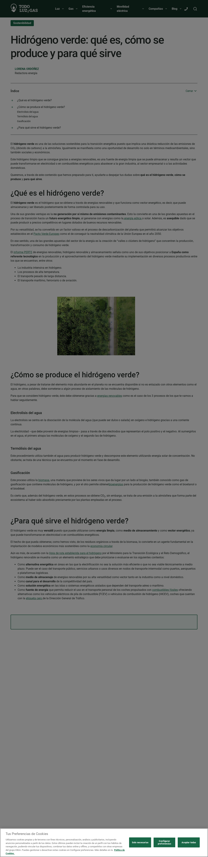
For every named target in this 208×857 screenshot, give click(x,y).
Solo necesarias (140, 842)
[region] (104, 842)
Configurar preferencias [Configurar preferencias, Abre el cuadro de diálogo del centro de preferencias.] (164, 842)
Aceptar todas (189, 842)
